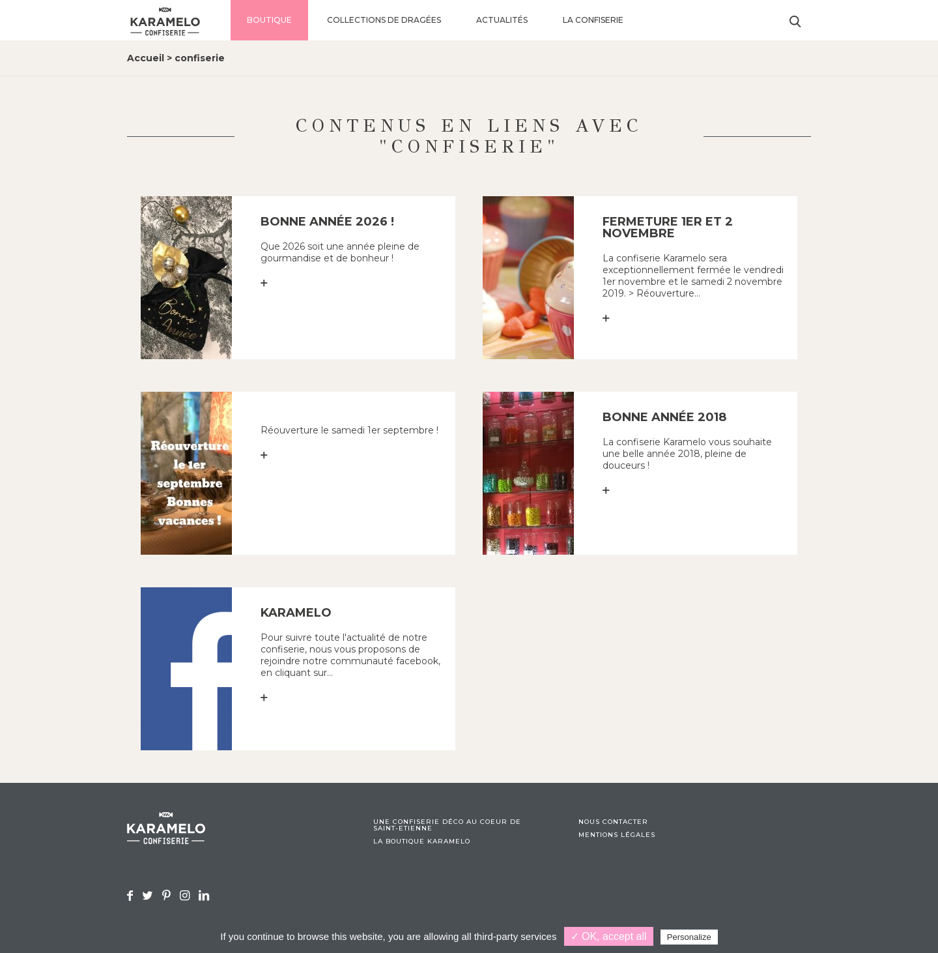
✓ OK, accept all (609, 936)
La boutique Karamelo (421, 841)
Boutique (269, 20)
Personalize (689, 937)
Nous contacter (613, 822)
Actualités (502, 20)
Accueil (145, 58)
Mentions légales (616, 835)
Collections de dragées (384, 20)
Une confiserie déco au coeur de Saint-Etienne (447, 825)
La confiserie (593, 20)
